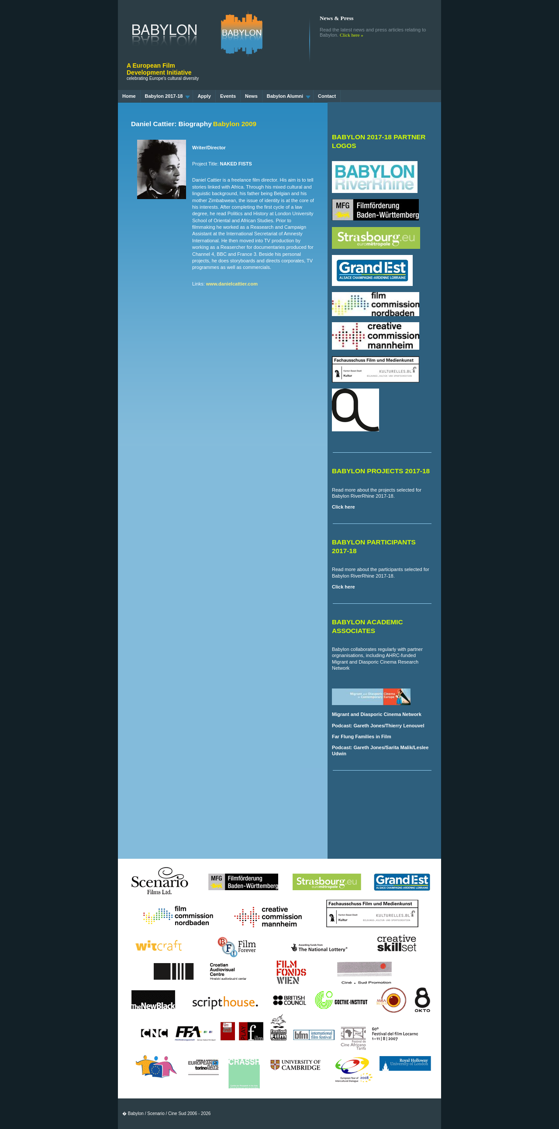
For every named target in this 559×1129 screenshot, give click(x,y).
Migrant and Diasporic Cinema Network (376, 714)
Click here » (351, 35)
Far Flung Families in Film (361, 736)
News (251, 96)
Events (228, 96)
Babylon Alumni (289, 96)
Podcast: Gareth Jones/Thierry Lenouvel (378, 725)
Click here (343, 506)
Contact (327, 96)
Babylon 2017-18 (167, 96)
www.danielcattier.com (232, 283)
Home (129, 96)
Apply (204, 96)
